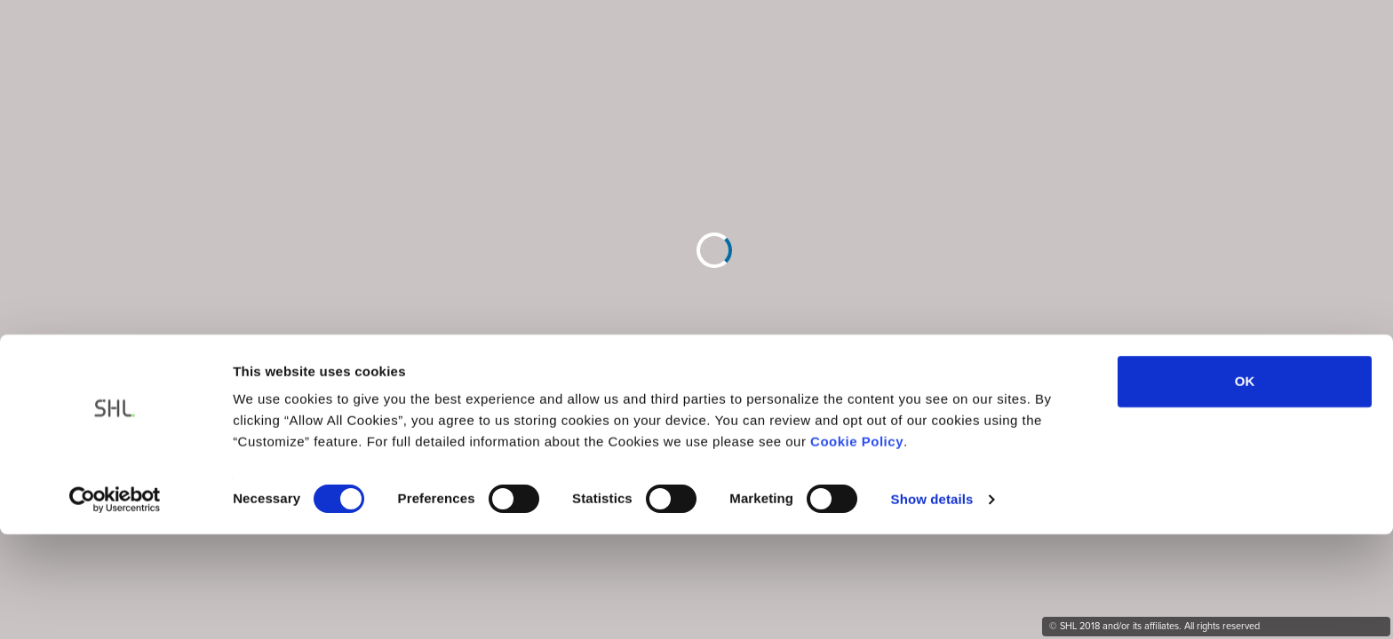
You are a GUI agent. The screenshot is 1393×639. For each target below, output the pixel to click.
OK (1245, 287)
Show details (932, 404)
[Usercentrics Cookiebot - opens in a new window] (115, 404)
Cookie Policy (856, 347)
